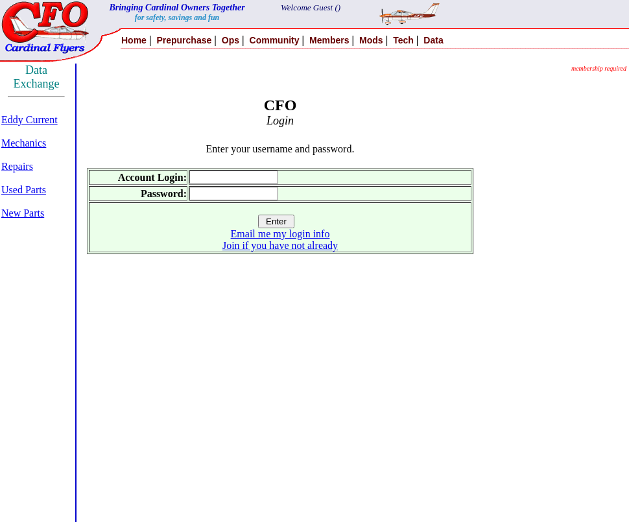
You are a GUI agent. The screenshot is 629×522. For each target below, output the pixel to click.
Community (275, 40)
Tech (403, 40)
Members (329, 40)
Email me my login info (280, 233)
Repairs (17, 166)
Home (134, 40)
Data (433, 40)
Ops (230, 40)
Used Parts (23, 189)
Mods (371, 40)
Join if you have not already (280, 245)
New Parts (22, 213)
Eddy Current (29, 119)
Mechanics (23, 142)
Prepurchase (183, 40)
